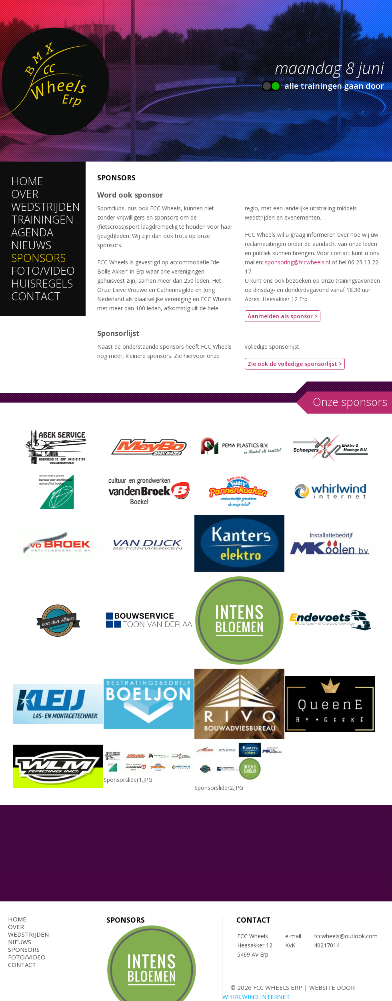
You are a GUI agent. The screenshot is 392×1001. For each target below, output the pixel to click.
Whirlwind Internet (256, 997)
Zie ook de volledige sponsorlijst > (295, 364)
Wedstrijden (45, 206)
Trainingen (42, 219)
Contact (35, 296)
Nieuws (31, 245)
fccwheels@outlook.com (346, 936)
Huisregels (42, 283)
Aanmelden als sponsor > (283, 316)
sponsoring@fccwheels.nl (297, 262)
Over (24, 193)
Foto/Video (43, 270)
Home (27, 181)
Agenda (32, 232)
